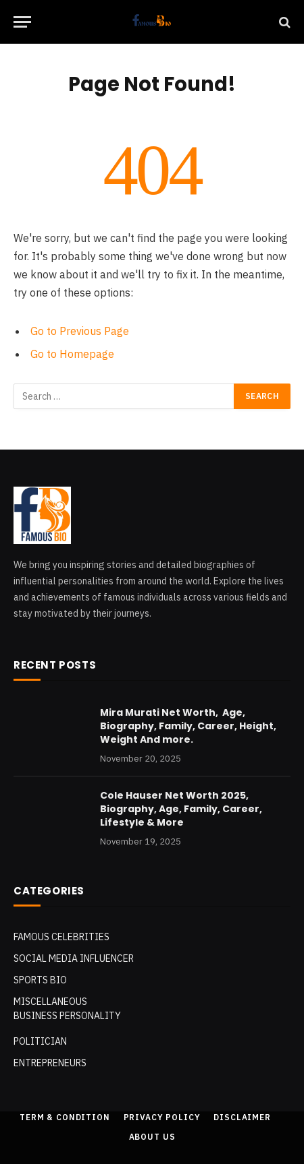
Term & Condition (64, 1117)
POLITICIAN (40, 1041)
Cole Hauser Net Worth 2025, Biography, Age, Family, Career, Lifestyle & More (181, 809)
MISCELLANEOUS (50, 1001)
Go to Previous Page (79, 331)
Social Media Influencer (74, 958)
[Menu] (22, 22)
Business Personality (67, 1016)
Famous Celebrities (61, 937)
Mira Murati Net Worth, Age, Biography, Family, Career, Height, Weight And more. (188, 726)
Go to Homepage (72, 354)
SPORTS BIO (40, 980)
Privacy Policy (162, 1117)
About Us (152, 1137)
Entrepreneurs (50, 1063)
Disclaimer (241, 1117)
